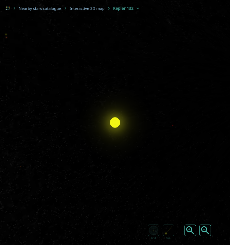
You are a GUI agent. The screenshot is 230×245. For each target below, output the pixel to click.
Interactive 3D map (87, 8)
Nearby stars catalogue (40, 8)
